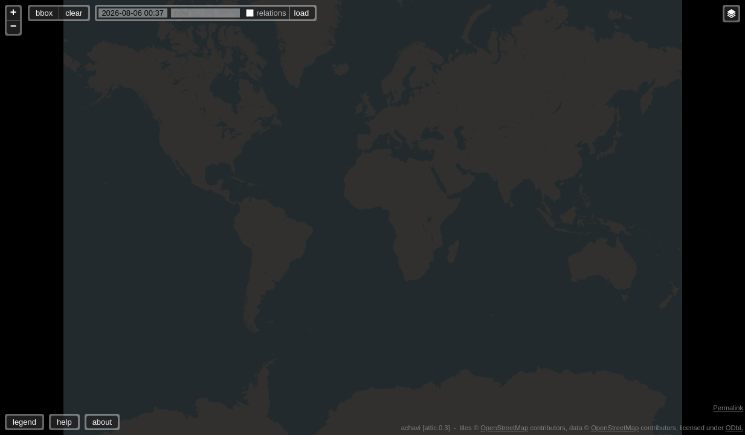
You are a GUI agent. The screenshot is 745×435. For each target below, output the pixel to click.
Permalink (728, 407)
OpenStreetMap (504, 427)
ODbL (734, 427)
